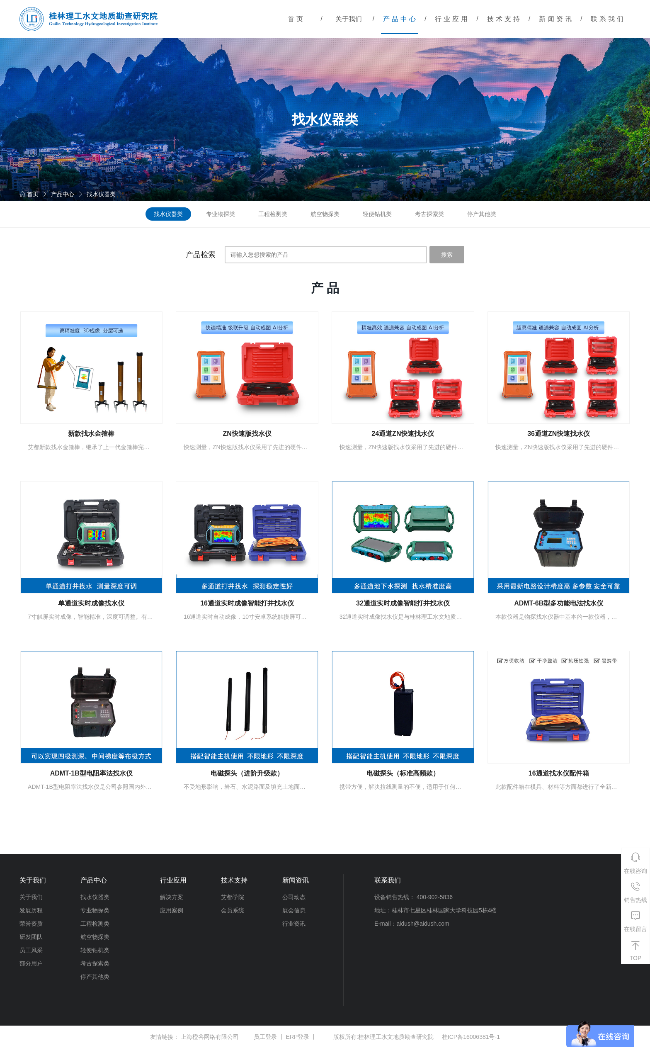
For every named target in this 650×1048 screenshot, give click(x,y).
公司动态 (294, 897)
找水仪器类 (101, 194)
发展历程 (31, 910)
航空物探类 (325, 214)
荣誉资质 (31, 923)
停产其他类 (481, 214)
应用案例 (171, 910)
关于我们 (348, 18)
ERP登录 (298, 1036)
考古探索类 (429, 214)
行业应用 (452, 18)
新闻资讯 (556, 18)
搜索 (447, 254)
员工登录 (265, 1036)
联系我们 (608, 18)
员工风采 (31, 950)
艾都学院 (232, 897)
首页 (296, 18)
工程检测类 (272, 214)
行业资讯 (294, 923)
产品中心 (400, 18)
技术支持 (504, 18)
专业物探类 (220, 214)
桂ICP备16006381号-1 (471, 1036)
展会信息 (294, 910)
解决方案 (171, 897)
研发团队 (31, 937)
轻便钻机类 (377, 214)
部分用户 (31, 963)
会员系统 (232, 910)
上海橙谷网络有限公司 (210, 1036)
